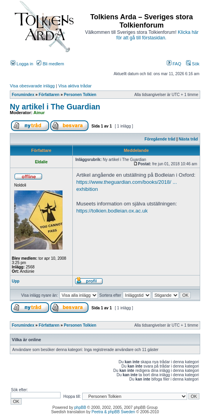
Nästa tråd (188, 139)
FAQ (174, 63)
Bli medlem (50, 63)
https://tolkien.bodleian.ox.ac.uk (111, 211)
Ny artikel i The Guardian (55, 106)
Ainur (39, 112)
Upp (15, 281)
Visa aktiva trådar (75, 85)
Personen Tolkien (80, 94)
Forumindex (23, 94)
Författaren (49, 94)
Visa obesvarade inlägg (32, 85)
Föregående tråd (160, 139)
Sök (192, 63)
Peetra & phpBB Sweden (113, 412)
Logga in (22, 63)
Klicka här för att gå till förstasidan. (157, 35)
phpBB (80, 407)
